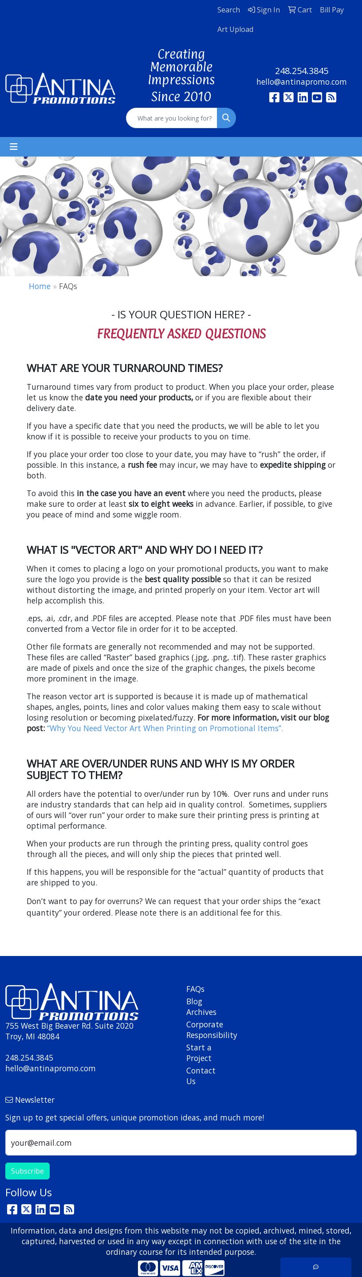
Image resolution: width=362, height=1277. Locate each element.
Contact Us (201, 1075)
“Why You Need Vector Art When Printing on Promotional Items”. (165, 728)
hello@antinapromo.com (301, 81)
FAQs (195, 988)
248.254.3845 (301, 71)
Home (40, 286)
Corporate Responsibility (203, 1029)
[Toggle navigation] (13, 147)
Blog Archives (201, 1006)
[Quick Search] (171, 118)
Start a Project (199, 1052)
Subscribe (27, 1171)
